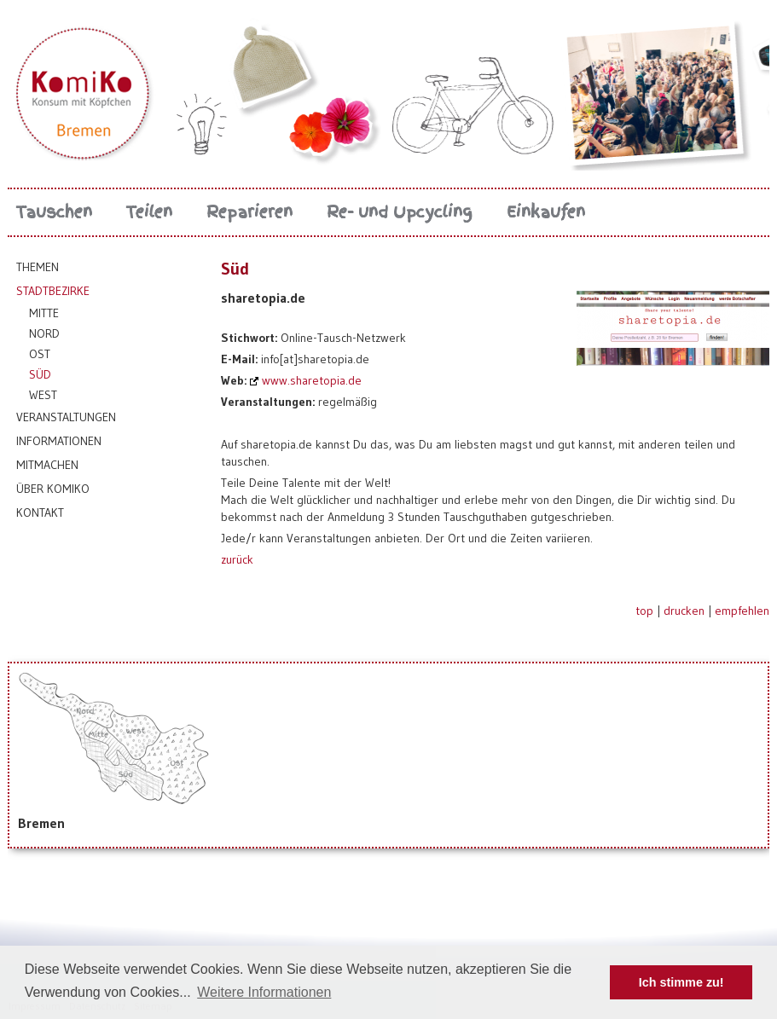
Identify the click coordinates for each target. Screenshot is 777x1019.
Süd (40, 374)
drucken (684, 610)
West (43, 394)
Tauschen (54, 211)
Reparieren (249, 211)
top (644, 610)
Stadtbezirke (53, 290)
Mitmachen (47, 464)
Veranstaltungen (66, 417)
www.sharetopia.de (312, 380)
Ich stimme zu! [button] (681, 982)
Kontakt (40, 512)
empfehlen (742, 610)
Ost (39, 354)
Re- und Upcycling (400, 211)
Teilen (149, 211)
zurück (237, 559)
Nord (44, 333)
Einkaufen (546, 211)
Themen (37, 267)
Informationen (58, 441)
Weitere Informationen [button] (264, 992)
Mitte (44, 313)
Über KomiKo (53, 488)
